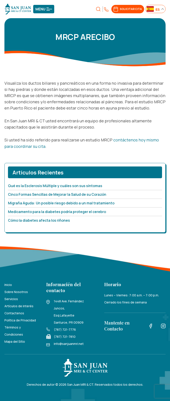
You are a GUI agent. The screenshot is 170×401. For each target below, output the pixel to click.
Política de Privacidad (20, 320)
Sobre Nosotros (16, 291)
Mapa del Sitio (14, 341)
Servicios (11, 298)
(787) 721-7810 (64, 336)
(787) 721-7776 (65, 329)
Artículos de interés (18, 305)
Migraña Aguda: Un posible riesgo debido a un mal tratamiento (61, 202)
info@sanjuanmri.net (69, 343)
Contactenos (14, 313)
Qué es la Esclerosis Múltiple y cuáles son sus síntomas (55, 185)
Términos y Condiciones (13, 330)
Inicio (8, 284)
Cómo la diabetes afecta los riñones (39, 219)
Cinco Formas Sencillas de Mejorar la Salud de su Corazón (57, 194)
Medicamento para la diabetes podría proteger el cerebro (57, 211)
